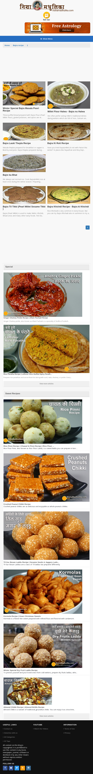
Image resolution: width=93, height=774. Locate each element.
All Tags (7, 741)
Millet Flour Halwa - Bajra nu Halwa (66, 111)
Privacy (67, 733)
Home (7, 45)
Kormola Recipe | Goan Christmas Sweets (22, 616)
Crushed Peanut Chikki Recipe (17, 504)
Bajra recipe (18, 45)
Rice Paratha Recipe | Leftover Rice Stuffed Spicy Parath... (28, 374)
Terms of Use (70, 729)
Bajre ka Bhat (10, 175)
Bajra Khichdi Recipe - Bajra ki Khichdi (68, 206)
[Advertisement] (46, 66)
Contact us (8, 729)
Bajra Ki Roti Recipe (58, 143)
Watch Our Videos (41, 729)
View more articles (46, 384)
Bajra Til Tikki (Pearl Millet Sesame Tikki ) (24, 207)
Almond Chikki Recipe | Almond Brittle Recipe (24, 707)
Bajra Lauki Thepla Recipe (17, 143)
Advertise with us (10, 733)
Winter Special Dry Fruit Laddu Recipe (21, 670)
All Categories (9, 737)
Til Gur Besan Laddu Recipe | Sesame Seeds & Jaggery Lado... (31, 562)
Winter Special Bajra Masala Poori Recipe (21, 109)
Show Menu (46, 39)
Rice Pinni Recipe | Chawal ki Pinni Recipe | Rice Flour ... (29, 446)
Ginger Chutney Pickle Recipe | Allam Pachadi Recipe (26, 318)
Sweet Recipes (12, 393)
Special (9, 267)
